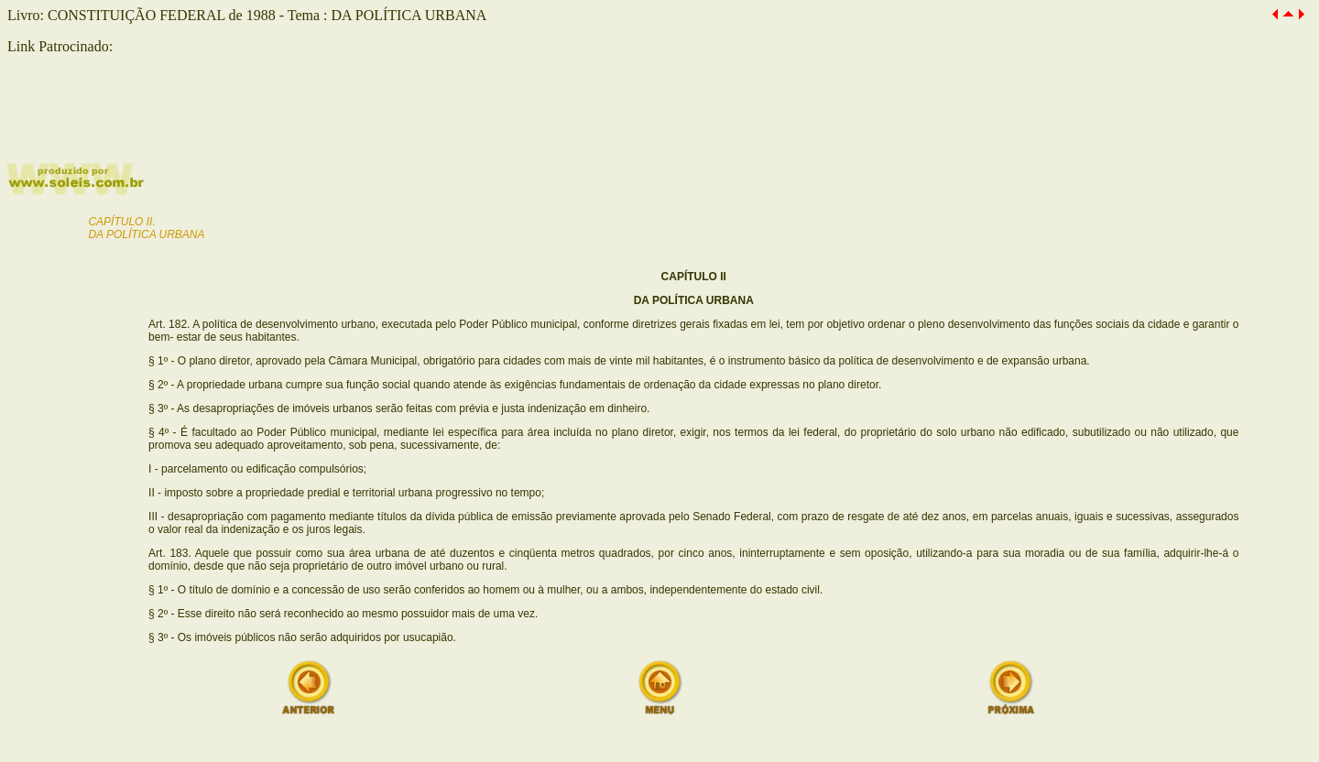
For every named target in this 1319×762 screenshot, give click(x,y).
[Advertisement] (221, 128)
